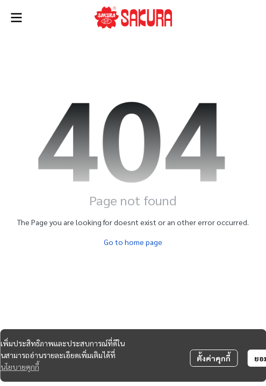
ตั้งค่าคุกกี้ (214, 358)
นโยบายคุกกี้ (20, 367)
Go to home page (133, 242)
